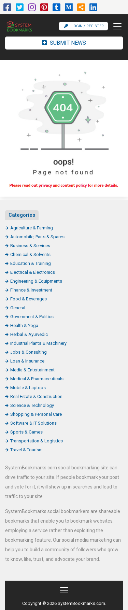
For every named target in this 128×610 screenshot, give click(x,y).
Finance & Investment (31, 290)
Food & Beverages (28, 298)
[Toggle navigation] (115, 26)
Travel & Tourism (26, 449)
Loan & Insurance (27, 361)
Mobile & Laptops (28, 387)
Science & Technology (32, 405)
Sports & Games (26, 432)
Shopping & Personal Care (36, 414)
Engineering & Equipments (36, 281)
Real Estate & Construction (36, 396)
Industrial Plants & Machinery (38, 343)
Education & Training (30, 263)
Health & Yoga (24, 325)
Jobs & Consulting (28, 352)
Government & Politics (32, 316)
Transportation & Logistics (36, 440)
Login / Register (84, 26)
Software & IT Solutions (33, 423)
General (17, 307)
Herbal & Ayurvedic (29, 334)
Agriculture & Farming (31, 227)
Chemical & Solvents (30, 254)
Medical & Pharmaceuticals (36, 378)
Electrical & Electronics (32, 272)
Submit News (64, 43)
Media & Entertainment (32, 369)
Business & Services (30, 245)
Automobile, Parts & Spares (37, 236)
